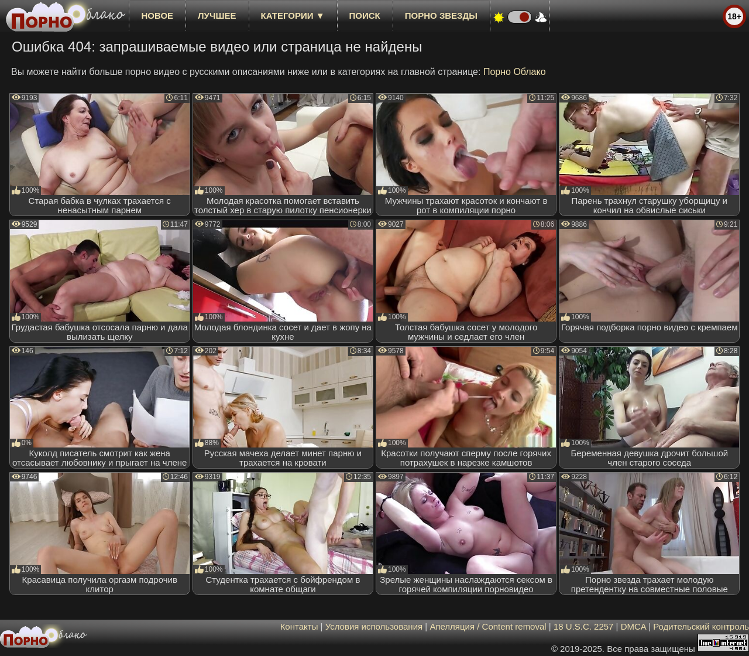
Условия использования (374, 626)
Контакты (299, 626)
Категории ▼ (293, 15)
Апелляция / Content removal (488, 626)
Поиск (364, 15)
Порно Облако (514, 72)
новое (157, 15)
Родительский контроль (701, 626)
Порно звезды (441, 15)
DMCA (633, 626)
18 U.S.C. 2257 (584, 626)
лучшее (217, 15)
